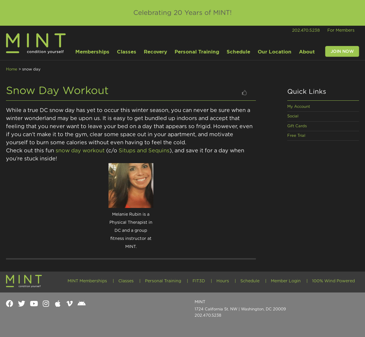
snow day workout (80, 151)
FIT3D (199, 281)
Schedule (249, 281)
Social (292, 116)
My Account (298, 107)
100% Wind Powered (333, 281)
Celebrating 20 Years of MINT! (182, 13)
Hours (222, 281)
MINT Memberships (87, 281)
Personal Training (163, 281)
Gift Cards (297, 126)
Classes (126, 281)
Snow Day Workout (57, 90)
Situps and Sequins (144, 151)
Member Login (286, 281)
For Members (341, 30)
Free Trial (296, 136)
